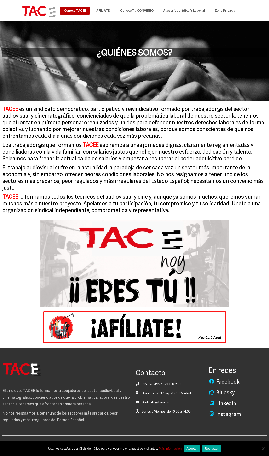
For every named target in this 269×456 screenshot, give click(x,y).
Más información (170, 448)
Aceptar (192, 448)
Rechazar (212, 448)
